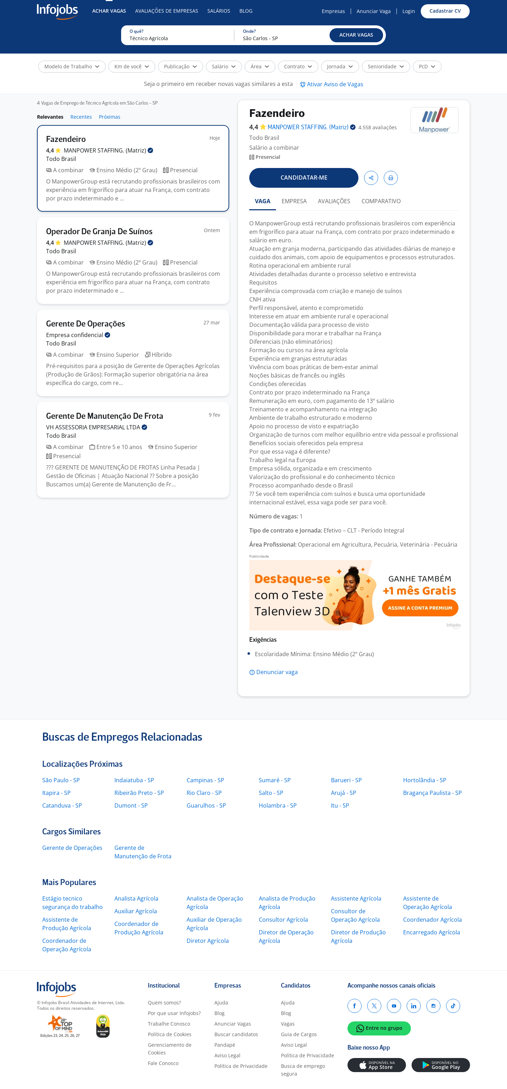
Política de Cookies (170, 1034)
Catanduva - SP (62, 805)
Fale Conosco (163, 1063)
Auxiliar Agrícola (135, 911)
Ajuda (221, 1002)
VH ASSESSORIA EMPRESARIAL (96, 427)
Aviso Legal (227, 1055)
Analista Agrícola (136, 898)
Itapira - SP (56, 793)
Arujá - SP (343, 793)
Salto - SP (271, 793)
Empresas (333, 11)
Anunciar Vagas (232, 1023)
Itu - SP (340, 805)
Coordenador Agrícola (432, 919)
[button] (356, 35)
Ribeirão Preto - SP (139, 793)
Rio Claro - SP (204, 793)
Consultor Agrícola (283, 919)
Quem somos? (164, 1002)
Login (408, 11)
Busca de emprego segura (303, 1070)
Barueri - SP (346, 780)
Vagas (288, 1023)
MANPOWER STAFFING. (108, 150)
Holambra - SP (278, 805)
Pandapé (224, 1044)
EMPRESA (294, 201)
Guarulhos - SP (206, 805)
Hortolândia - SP (424, 780)
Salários (218, 10)
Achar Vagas (109, 10)
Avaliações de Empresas (166, 10)
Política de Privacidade (241, 1066)
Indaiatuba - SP (134, 780)
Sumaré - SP (275, 780)
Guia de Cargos (299, 1034)
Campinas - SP (205, 780)
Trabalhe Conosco (169, 1023)
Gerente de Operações (72, 848)
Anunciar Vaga (374, 11)
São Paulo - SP (61, 780)
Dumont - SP (131, 805)
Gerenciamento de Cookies (170, 1048)
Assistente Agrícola (356, 898)
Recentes (81, 116)
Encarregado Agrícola (431, 932)
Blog (245, 10)
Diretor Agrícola (208, 941)
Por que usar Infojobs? (174, 1013)
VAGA (262, 201)
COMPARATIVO (381, 201)
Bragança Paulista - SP (432, 793)
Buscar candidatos (236, 1034)
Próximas (109, 116)
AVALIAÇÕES (334, 201)
